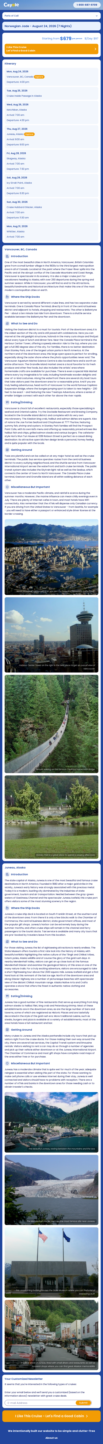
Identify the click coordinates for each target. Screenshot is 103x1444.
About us (51, 1438)
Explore (39, 76)
